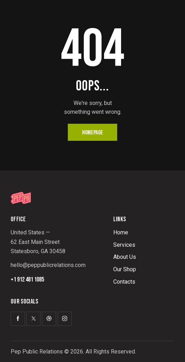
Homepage (92, 132)
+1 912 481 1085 (27, 280)
